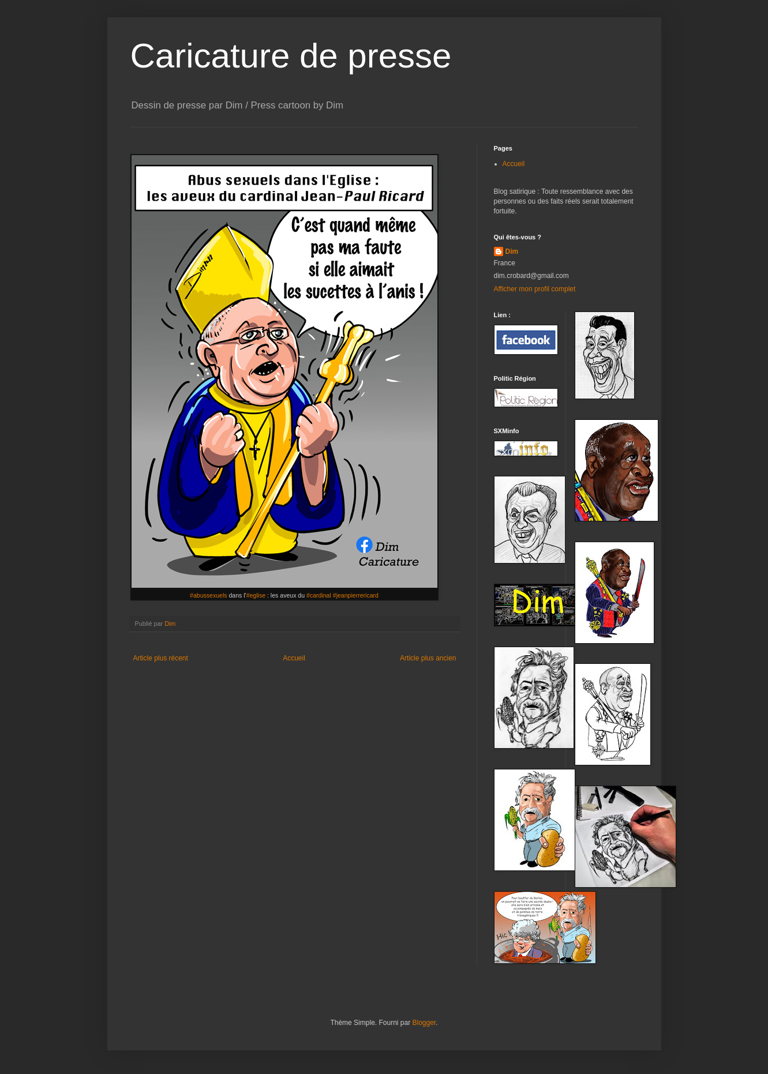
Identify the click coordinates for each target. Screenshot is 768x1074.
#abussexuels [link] (208, 595)
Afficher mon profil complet (535, 289)
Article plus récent (160, 658)
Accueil (294, 658)
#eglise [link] (255, 595)
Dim (512, 251)
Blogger (424, 1023)
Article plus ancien (428, 658)
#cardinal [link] (318, 595)
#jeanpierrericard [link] (356, 595)
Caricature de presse (291, 55)
